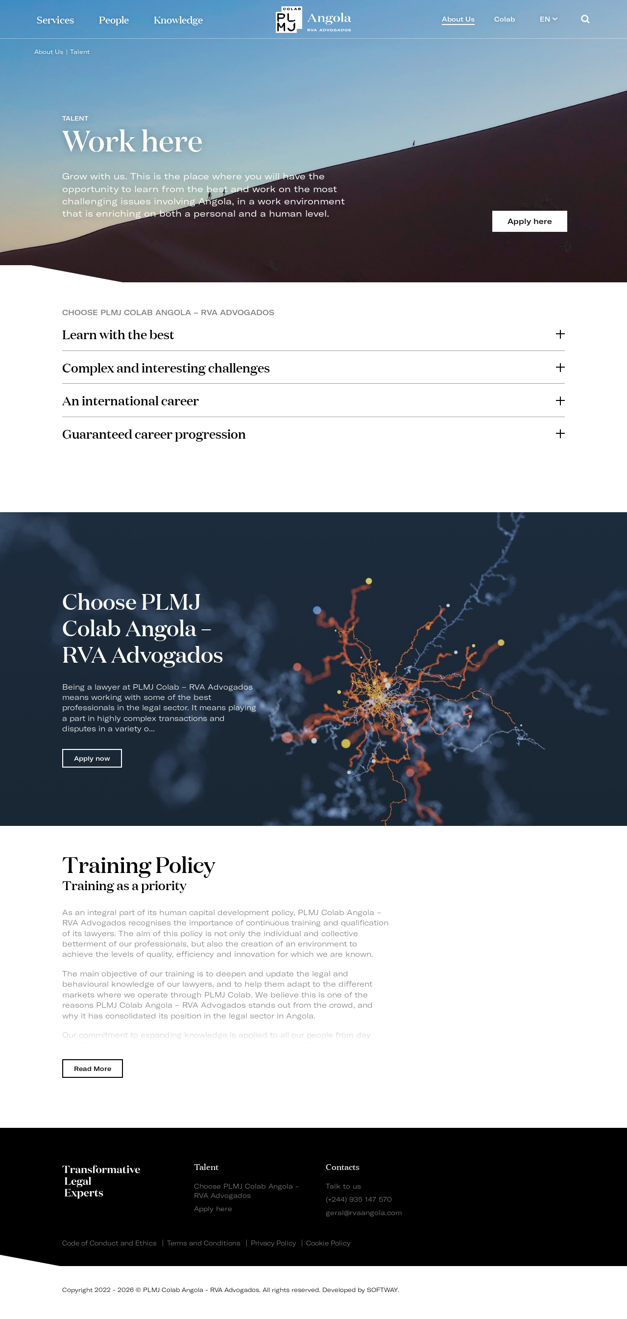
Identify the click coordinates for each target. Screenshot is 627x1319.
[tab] (313, 334)
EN (549, 19)
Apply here (213, 1208)
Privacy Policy (273, 1243)
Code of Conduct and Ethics (109, 1243)
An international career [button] (313, 400)
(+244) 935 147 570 (359, 1199)
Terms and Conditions (204, 1243)
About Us (48, 51)
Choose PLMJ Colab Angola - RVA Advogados (246, 1190)
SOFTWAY (382, 1290)
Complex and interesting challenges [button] (313, 367)
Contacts (343, 1166)
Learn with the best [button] (313, 334)
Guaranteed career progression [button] (313, 433)
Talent (80, 51)
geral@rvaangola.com (364, 1212)
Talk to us (343, 1186)
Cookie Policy (328, 1243)
